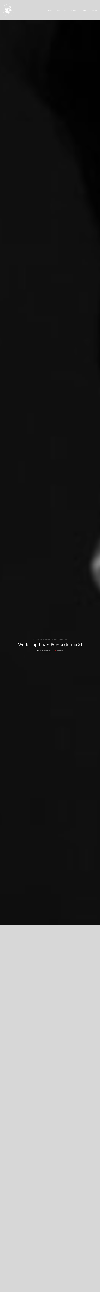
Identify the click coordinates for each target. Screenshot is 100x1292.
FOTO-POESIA (61, 10)
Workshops (74, 10)
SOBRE (85, 10)
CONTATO (95, 10)
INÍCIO (49, 10)
